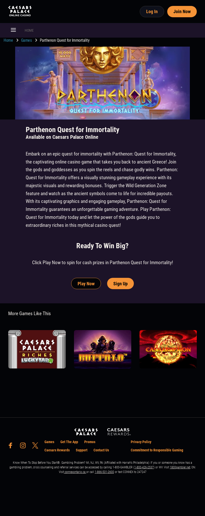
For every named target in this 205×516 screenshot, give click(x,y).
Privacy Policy (141, 442)
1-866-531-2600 (104, 472)
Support (81, 450)
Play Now (86, 283)
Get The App (69, 442)
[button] (13, 30)
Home (9, 40)
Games (27, 40)
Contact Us (101, 450)
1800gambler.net (180, 467)
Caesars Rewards (57, 450)
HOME (29, 30)
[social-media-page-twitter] (36, 447)
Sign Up (120, 283)
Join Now (182, 11)
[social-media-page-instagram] (24, 447)
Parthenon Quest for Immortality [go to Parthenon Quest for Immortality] (65, 40)
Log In (152, 11)
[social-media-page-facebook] (12, 447)
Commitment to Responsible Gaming (157, 450)
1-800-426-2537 (144, 467)
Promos (89, 442)
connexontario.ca (75, 472)
